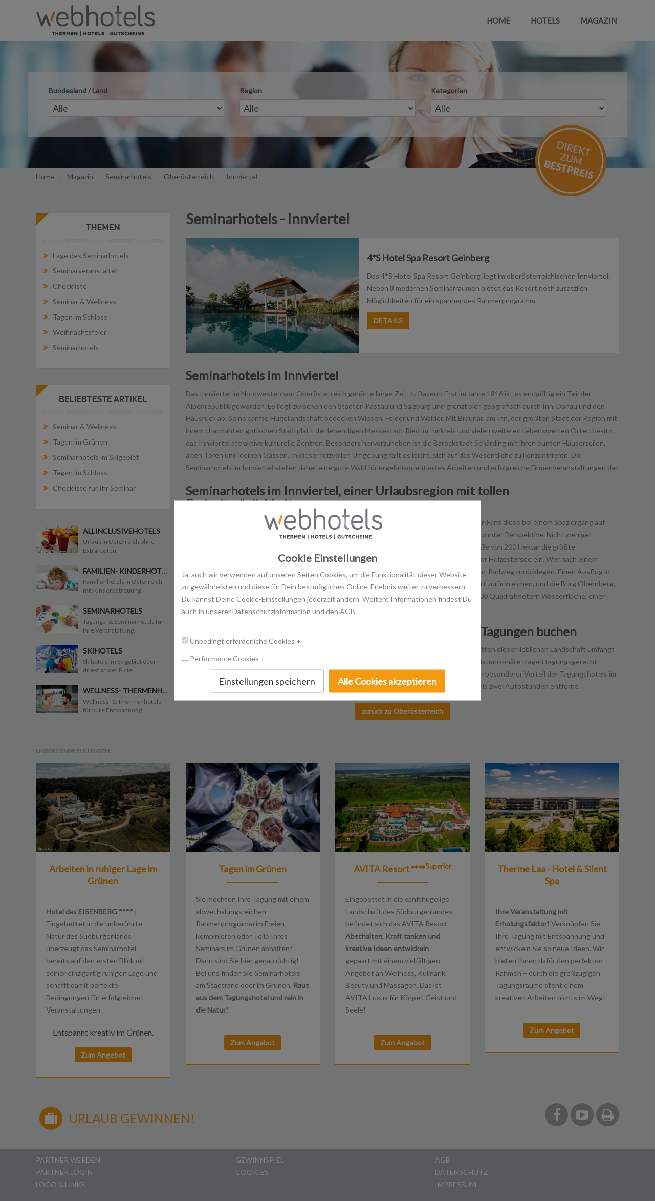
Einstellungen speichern (267, 680)
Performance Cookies (225, 658)
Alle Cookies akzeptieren (387, 680)
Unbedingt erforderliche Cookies (243, 640)
